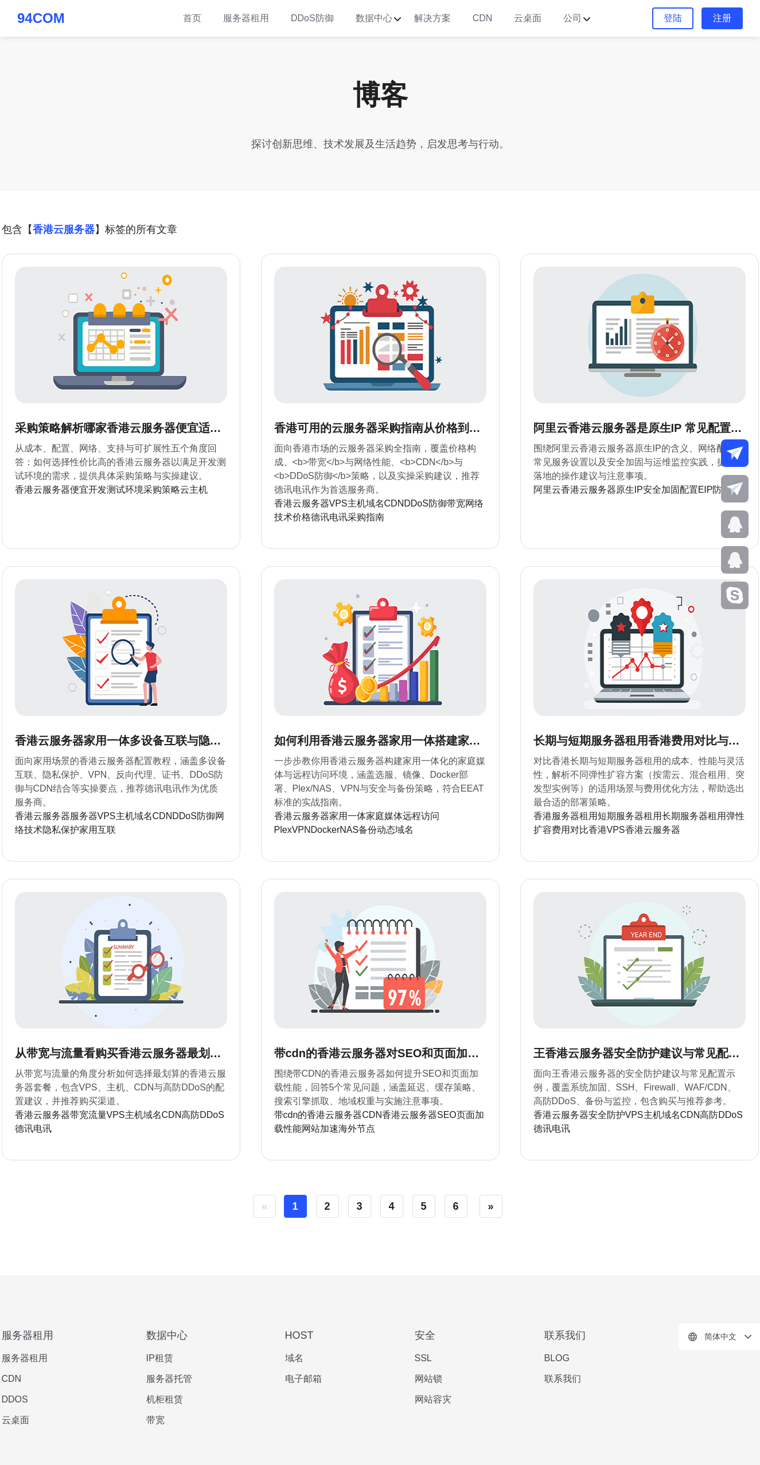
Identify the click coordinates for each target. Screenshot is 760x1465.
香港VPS (606, 830)
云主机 (194, 489)
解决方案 (432, 18)
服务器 (84, 816)
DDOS (15, 1399)
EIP (705, 489)
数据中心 (374, 18)
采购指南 (366, 517)
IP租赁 (159, 1358)
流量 (97, 1115)
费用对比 (570, 830)
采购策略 (161, 489)
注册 (722, 18)
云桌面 (527, 18)
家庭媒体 (384, 816)
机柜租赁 (164, 1399)
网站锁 (428, 1379)
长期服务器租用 (694, 816)
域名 (375, 503)
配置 (689, 489)
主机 (357, 503)
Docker (325, 830)
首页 (192, 18)
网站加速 (320, 1128)
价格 (302, 517)
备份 (367, 830)
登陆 (673, 18)
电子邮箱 (303, 1379)
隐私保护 (60, 830)
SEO (447, 1115)
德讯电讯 (329, 517)
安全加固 (661, 489)
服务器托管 (169, 1379)
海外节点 (356, 1128)
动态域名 (395, 830)
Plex (283, 830)
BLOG (557, 1358)
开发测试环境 (115, 489)
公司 (572, 18)
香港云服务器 (42, 489)
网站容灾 (433, 1399)
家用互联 (97, 830)
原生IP (629, 489)
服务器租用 (246, 18)
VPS (338, 503)
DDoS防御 (312, 18)
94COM (41, 18)
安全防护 (606, 1115)
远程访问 (421, 816)
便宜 (79, 489)
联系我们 (562, 1379)
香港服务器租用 (565, 816)
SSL (423, 1358)
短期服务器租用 (630, 816)
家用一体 (347, 816)
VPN (301, 830)
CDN (483, 18)
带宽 (456, 503)
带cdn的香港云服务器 (318, 1115)
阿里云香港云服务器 (574, 489)
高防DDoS (202, 1115)
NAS (349, 830)
